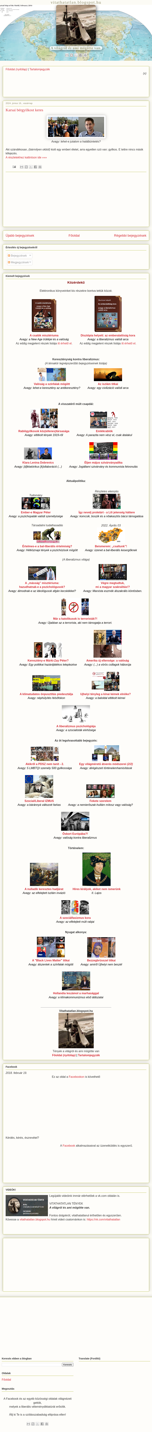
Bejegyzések (17, 255)
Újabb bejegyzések (20, 235)
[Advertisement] (128, 84)
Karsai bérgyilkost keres (24, 110)
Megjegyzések (18, 262)
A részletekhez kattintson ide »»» (26, 157)
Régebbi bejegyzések (130, 235)
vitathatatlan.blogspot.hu (35, 1219)
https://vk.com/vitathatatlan (103, 1219)
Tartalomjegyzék (40, 69)
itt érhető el (65, 343)
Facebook (69, 1145)
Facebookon (76, 1076)
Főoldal (16, 69)
